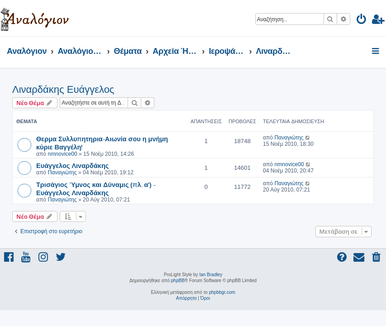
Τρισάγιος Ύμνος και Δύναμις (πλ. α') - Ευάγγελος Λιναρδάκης (96, 188)
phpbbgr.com (222, 292)
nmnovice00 (62, 154)
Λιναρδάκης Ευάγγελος (63, 89)
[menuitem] (362, 21)
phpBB (178, 280)
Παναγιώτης (288, 137)
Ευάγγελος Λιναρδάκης (72, 165)
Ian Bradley (210, 274)
